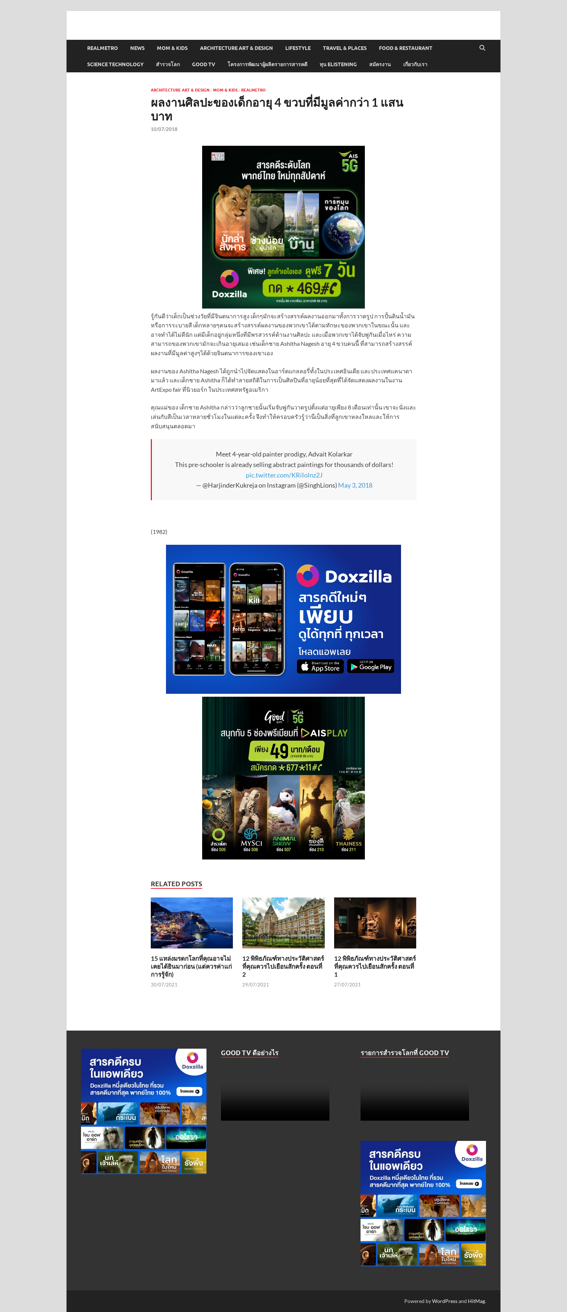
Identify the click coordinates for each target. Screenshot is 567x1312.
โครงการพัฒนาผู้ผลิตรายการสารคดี (267, 64)
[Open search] (482, 48)
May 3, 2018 (355, 485)
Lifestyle (298, 48)
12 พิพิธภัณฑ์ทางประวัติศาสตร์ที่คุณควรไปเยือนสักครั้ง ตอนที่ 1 (375, 966)
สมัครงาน (380, 64)
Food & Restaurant (405, 48)
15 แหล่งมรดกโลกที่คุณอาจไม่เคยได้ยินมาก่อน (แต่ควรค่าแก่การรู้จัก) (191, 966)
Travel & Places (345, 48)
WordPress (444, 1301)
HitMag (476, 1301)
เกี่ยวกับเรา (415, 64)
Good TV (203, 64)
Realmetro (102, 48)
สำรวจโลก (168, 64)
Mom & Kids (172, 48)
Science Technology (115, 64)
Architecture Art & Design (236, 48)
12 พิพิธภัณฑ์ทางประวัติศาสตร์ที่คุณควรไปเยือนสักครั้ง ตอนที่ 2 (283, 966)
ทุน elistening (338, 64)
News (137, 48)
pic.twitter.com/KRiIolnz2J (284, 475)
